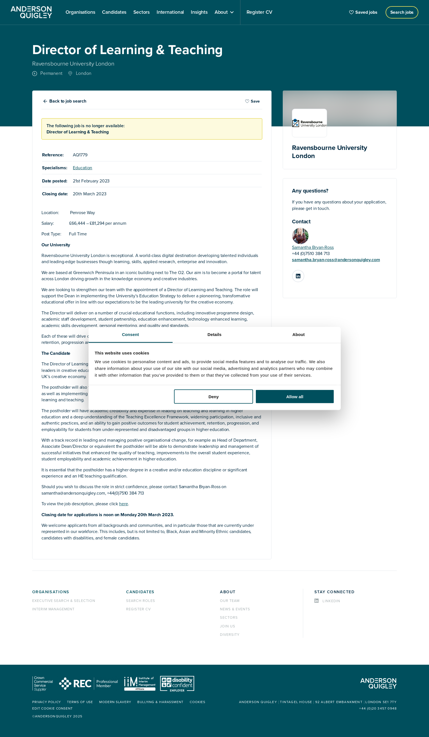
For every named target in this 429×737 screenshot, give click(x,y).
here (123, 504)
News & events (235, 609)
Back (67, 101)
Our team (230, 601)
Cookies (200, 702)
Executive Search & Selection (63, 601)
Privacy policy (47, 702)
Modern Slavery (116, 702)
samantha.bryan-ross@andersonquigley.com (336, 260)
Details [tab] (215, 334)
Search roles (140, 601)
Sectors (229, 617)
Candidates (140, 592)
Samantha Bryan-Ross (313, 247)
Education (82, 168)
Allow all (294, 396)
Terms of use (81, 702)
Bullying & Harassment (161, 702)
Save (252, 101)
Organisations (50, 592)
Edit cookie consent (52, 708)
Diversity (230, 634)
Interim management (53, 609)
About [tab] (299, 334)
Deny (213, 396)
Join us (227, 626)
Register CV (138, 609)
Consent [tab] (130, 334)
